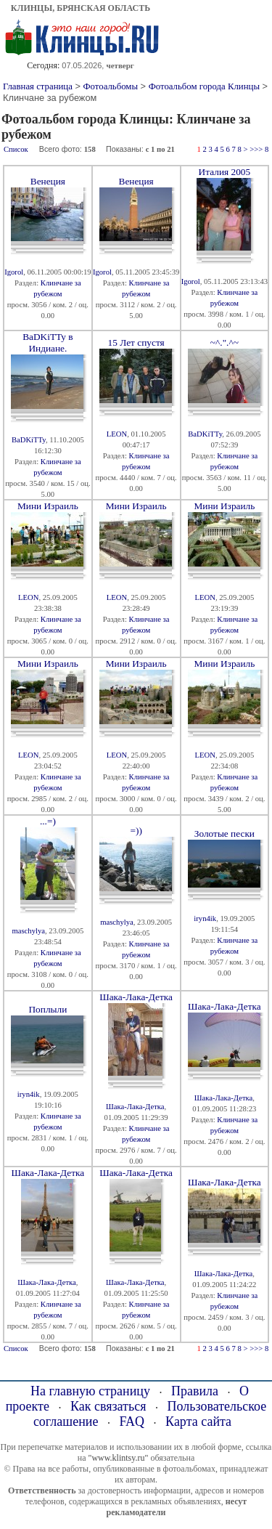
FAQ (131, 1421)
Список (16, 149)
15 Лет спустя (136, 342)
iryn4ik (205, 918)
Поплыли (47, 1009)
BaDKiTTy (29, 440)
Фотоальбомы (110, 86)
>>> (256, 149)
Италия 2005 (225, 171)
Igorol (13, 272)
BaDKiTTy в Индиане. (47, 342)
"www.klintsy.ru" (118, 1458)
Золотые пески (224, 833)
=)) (135, 830)
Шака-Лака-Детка (136, 996)
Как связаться (108, 1406)
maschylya (28, 931)
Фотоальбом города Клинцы (204, 86)
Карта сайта (198, 1421)
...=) (48, 821)
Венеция (47, 181)
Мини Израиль (47, 505)
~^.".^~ (224, 342)
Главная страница (38, 86)
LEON (117, 434)
